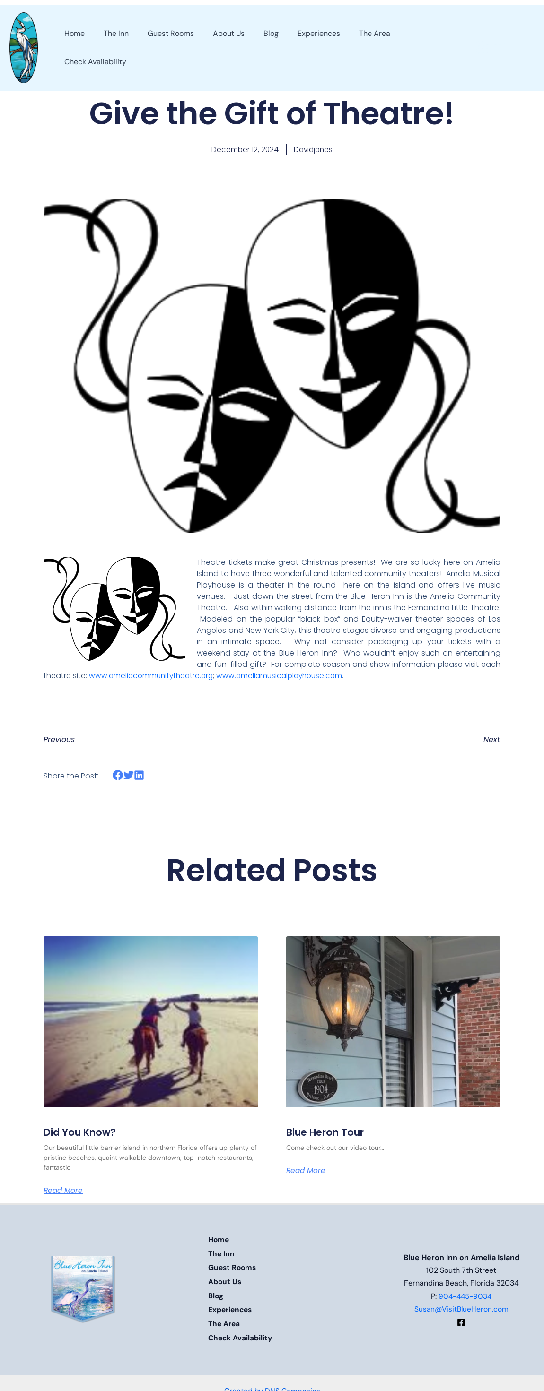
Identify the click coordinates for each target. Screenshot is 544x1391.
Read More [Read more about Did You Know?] (64, 1191)
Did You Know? (83, 1133)
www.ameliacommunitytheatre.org (153, 676)
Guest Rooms (233, 1267)
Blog (216, 1293)
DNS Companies (292, 1383)
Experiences (231, 1306)
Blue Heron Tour (329, 1133)
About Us (225, 1280)
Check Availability (241, 1332)
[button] (497, 47)
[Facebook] (461, 1319)
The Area (225, 1318)
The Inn (222, 1255)
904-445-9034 (465, 1293)
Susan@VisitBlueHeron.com (461, 1306)
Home (219, 1241)
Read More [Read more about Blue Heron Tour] (306, 1171)
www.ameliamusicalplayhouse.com (286, 676)
